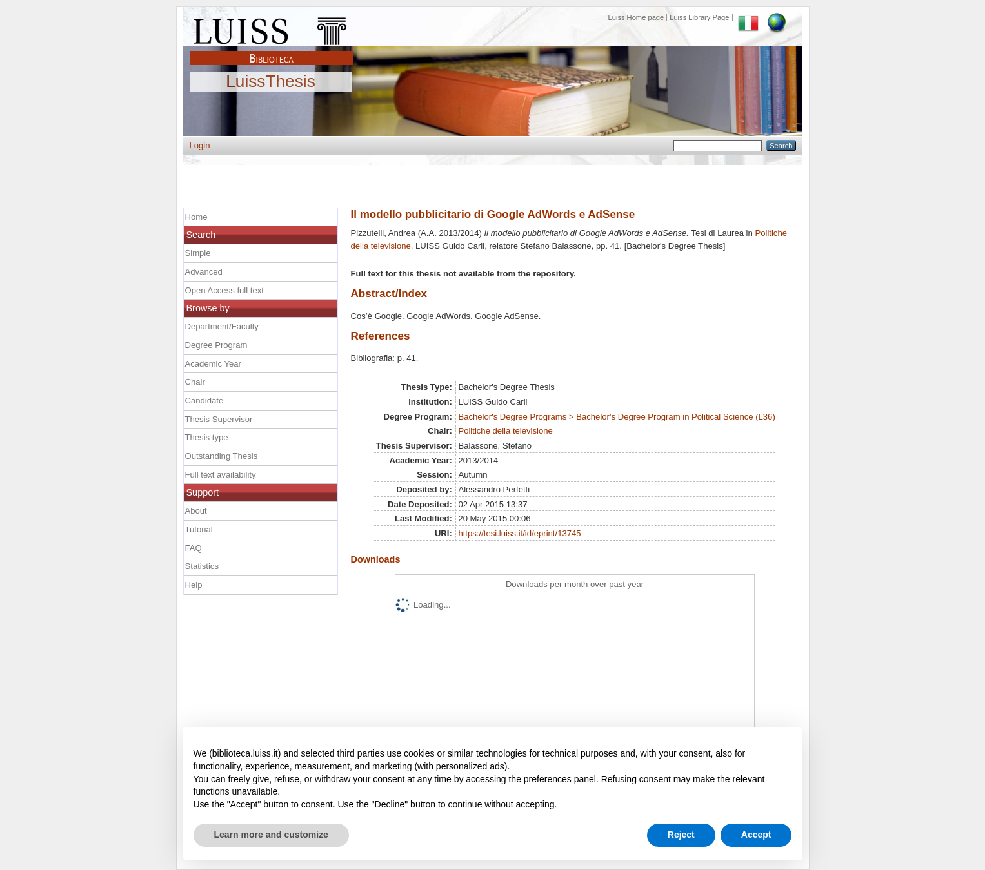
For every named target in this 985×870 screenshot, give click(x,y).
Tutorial (199, 529)
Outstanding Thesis (221, 456)
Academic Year (213, 364)
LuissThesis (270, 81)
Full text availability (220, 474)
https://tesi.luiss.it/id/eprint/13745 (519, 533)
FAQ (193, 548)
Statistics (202, 566)
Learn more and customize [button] (271, 834)
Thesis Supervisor (219, 419)
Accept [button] (756, 834)
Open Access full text (224, 290)
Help (194, 585)
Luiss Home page (636, 17)
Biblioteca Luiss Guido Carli (271, 51)
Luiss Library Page (699, 17)
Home (196, 217)
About (196, 511)
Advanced (204, 271)
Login (200, 145)
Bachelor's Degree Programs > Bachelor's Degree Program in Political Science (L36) (616, 416)
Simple (198, 253)
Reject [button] (681, 834)
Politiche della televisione (505, 431)
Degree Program (216, 345)
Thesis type (206, 437)
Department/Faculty (222, 326)
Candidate (204, 400)
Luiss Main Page (271, 28)
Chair (195, 382)
